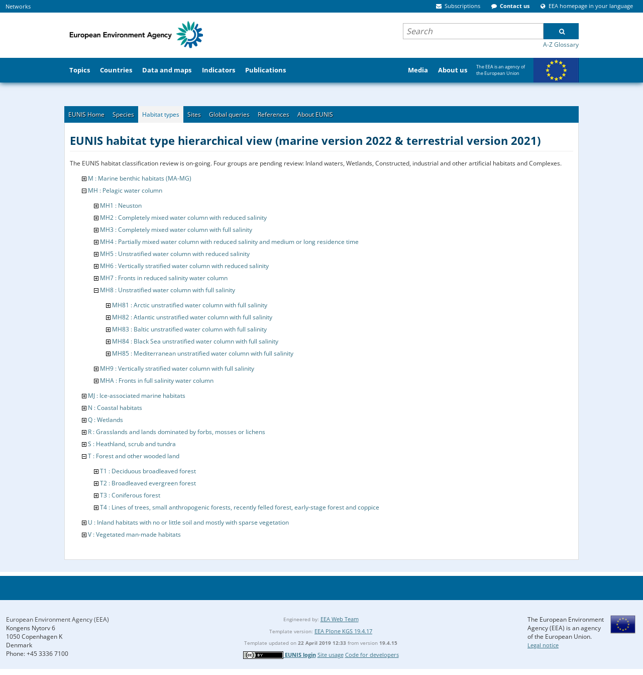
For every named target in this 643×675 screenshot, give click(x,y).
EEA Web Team (339, 619)
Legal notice (543, 645)
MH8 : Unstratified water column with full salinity (167, 290)
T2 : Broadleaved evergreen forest (148, 483)
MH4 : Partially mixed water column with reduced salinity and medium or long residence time (229, 241)
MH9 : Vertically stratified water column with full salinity (177, 368)
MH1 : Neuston (121, 205)
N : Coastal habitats (115, 407)
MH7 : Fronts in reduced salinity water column (164, 278)
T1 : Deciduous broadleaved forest (148, 471)
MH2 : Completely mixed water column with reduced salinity (183, 217)
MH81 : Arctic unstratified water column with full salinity (189, 305)
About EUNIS (315, 114)
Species (123, 114)
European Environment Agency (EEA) (57, 619)
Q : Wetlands (105, 419)
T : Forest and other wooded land (133, 456)
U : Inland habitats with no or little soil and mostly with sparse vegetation (188, 522)
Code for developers (372, 654)
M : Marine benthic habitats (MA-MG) (139, 178)
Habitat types (160, 114)
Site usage (330, 654)
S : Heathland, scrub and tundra (132, 444)
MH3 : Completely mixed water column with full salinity (176, 229)
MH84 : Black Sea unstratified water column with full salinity (195, 341)
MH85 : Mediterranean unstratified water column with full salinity (202, 353)
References (273, 114)
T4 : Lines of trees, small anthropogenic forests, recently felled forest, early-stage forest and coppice (239, 507)
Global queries (229, 114)
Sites (194, 114)
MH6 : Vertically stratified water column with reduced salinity (184, 266)
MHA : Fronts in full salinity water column (156, 380)
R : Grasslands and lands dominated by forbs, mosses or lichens (176, 432)
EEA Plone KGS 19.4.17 (343, 631)
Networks (18, 6)
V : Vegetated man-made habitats (134, 534)
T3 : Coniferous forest (130, 495)
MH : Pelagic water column (125, 190)
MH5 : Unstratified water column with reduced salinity (175, 253)
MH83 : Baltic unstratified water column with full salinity (189, 329)
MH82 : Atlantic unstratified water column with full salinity (192, 317)
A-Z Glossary (561, 44)
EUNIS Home (86, 114)
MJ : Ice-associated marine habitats (136, 395)
